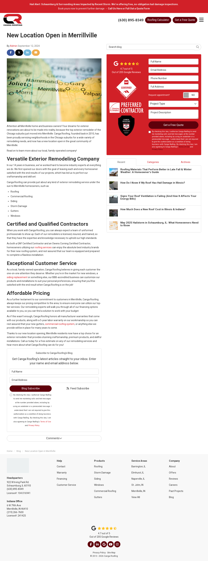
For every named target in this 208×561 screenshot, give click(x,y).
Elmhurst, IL (137, 472)
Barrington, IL (138, 466)
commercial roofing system (60, 324)
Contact (61, 466)
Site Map (111, 552)
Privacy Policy (33, 425)
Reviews (173, 478)
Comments (54, 438)
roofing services (43, 247)
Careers (173, 485)
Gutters (98, 497)
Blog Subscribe (30, 388)
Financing (62, 478)
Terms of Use (45, 422)
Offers (172, 472)
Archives (185, 162)
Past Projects (176, 491)
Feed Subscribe (77, 388)
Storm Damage (102, 472)
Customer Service (66, 485)
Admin (13, 46)
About (172, 466)
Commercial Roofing (105, 491)
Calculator (158, 19)
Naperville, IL (138, 478)
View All (135, 497)
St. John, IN (137, 485)
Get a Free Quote (185, 19)
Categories (153, 162)
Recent (121, 162)
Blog (171, 497)
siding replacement (17, 277)
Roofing (98, 466)
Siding (97, 478)
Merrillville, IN (138, 491)
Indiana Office (14, 501)
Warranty (62, 472)
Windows (99, 485)
